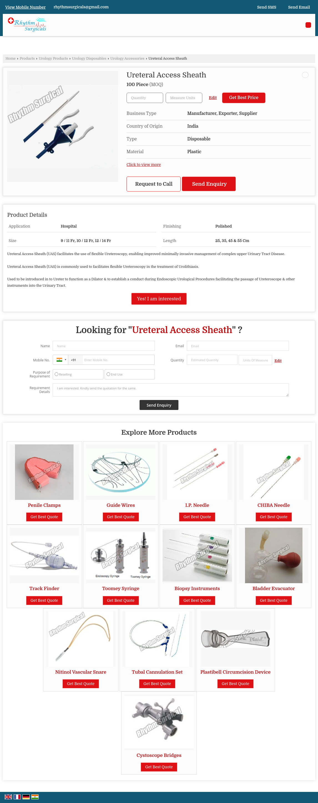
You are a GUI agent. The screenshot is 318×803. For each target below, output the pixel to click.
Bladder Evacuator (274, 588)
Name (45, 346)
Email (179, 346)
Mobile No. (41, 360)
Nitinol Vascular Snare (80, 672)
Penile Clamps (44, 505)
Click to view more (144, 165)
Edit (213, 98)
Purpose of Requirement (40, 374)
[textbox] (184, 98)
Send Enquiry (209, 184)
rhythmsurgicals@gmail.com (81, 7)
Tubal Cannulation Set (157, 672)
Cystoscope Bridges (159, 755)
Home (11, 59)
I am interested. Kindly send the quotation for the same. (171, 390)
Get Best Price (243, 97)
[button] (25, 7)
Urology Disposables (89, 59)
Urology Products (53, 59)
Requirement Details (40, 390)
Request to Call (154, 184)
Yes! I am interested (159, 298)
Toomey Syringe (120, 588)
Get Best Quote (44, 517)
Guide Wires (121, 505)
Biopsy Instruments (197, 588)
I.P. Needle (197, 505)
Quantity (177, 360)
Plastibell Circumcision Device (235, 672)
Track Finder (44, 588)
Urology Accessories (127, 59)
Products (27, 59)
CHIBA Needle (274, 505)
